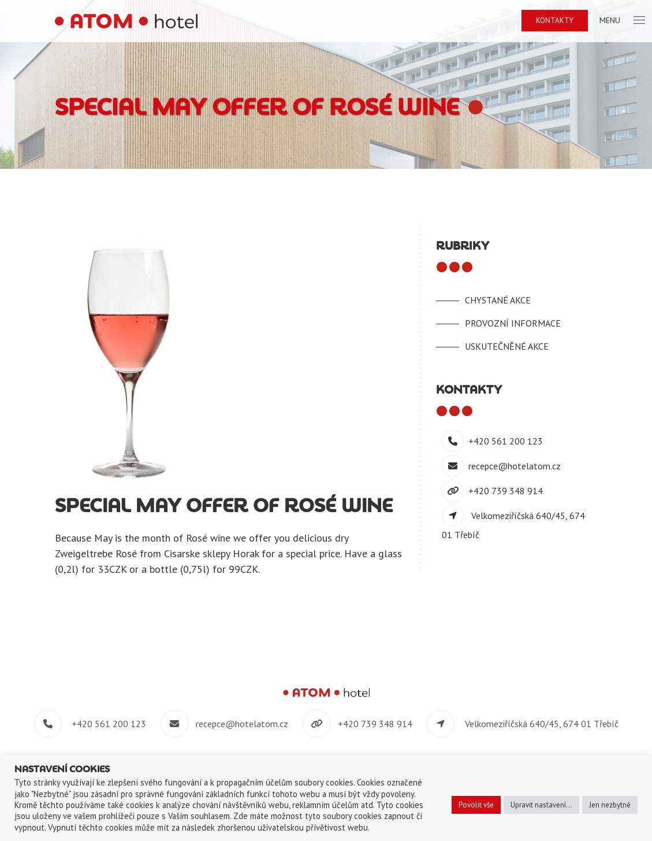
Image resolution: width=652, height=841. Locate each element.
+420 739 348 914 (505, 491)
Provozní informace (513, 323)
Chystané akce (498, 300)
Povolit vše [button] (476, 805)
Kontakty (554, 20)
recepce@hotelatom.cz (514, 466)
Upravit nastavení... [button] (541, 805)
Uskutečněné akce (507, 346)
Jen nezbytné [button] (610, 805)
